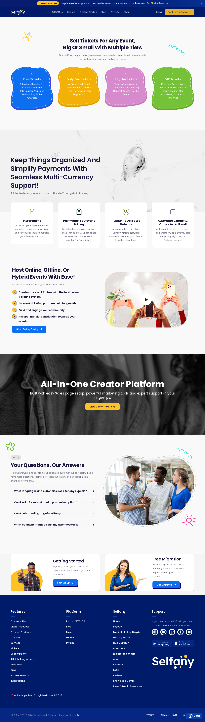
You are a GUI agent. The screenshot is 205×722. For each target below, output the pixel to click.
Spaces (71, 12)
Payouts (115, 12)
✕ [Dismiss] (201, 3)
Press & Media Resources (127, 686)
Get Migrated (166, 584)
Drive (13, 670)
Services (15, 643)
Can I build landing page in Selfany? (38, 513)
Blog (104, 12)
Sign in (159, 12)
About (127, 12)
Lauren (70, 637)
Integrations (18, 681)
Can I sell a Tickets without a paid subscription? (45, 502)
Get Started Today (157, 3)
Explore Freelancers (124, 653)
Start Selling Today (29, 329)
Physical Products (21, 632)
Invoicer (70, 643)
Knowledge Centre (124, 681)
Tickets (15, 648)
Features (55, 11)
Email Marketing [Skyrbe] (127, 632)
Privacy (149, 715)
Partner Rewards (20, 675)
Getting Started (88, 12)
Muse (69, 632)
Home (116, 621)
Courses (15, 637)
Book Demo (119, 648)
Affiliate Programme (22, 659)
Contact (118, 664)
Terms (163, 715)
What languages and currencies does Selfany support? (50, 491)
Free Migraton (121, 643)
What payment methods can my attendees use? (46, 524)
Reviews (117, 675)
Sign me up (65, 582)
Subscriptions (19, 653)
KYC (174, 715)
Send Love (16, 664)
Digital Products (20, 626)
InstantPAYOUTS (75, 621)
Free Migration (167, 559)
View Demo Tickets (102, 406)
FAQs (116, 670)
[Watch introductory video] (146, 299)
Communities (18, 621)
